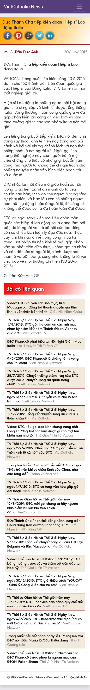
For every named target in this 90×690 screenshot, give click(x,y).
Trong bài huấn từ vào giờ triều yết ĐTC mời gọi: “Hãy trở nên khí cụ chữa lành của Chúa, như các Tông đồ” (44, 469)
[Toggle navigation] (79, 7)
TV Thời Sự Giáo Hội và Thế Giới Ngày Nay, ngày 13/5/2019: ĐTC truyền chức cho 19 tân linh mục (42, 396)
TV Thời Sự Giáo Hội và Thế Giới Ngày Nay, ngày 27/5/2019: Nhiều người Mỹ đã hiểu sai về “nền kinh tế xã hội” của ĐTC (45, 448)
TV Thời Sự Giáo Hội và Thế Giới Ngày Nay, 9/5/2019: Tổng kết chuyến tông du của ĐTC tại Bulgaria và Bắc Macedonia (45, 542)
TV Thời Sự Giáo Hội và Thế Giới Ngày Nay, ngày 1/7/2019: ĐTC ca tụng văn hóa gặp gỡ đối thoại (42, 486)
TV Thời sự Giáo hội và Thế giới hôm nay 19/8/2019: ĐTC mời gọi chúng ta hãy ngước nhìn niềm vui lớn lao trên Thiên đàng (42, 505)
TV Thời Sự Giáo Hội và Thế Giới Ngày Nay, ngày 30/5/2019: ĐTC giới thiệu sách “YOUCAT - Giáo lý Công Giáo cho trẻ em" (44, 580)
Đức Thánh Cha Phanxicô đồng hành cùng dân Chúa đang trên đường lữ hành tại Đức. (43, 522)
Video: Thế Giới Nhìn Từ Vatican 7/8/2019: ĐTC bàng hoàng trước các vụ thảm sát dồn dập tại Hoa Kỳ (44, 563)
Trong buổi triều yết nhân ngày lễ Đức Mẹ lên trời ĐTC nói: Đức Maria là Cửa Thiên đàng (45, 638)
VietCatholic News (23, 7)
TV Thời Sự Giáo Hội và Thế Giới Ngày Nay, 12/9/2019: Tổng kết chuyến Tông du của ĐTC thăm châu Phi (43, 413)
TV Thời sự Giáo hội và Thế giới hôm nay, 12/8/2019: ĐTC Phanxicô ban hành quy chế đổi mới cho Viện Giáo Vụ (45, 601)
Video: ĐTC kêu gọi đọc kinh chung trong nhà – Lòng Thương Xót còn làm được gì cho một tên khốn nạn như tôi (44, 431)
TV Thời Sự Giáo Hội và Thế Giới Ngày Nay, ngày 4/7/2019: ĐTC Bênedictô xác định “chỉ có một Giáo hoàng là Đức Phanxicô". (44, 618)
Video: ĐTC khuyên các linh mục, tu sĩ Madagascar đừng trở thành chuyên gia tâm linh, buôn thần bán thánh (42, 307)
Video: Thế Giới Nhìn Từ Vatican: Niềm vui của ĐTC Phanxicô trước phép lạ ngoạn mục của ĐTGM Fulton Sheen (42, 657)
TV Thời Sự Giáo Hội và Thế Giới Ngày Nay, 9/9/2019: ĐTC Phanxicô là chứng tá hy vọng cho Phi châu (43, 358)
